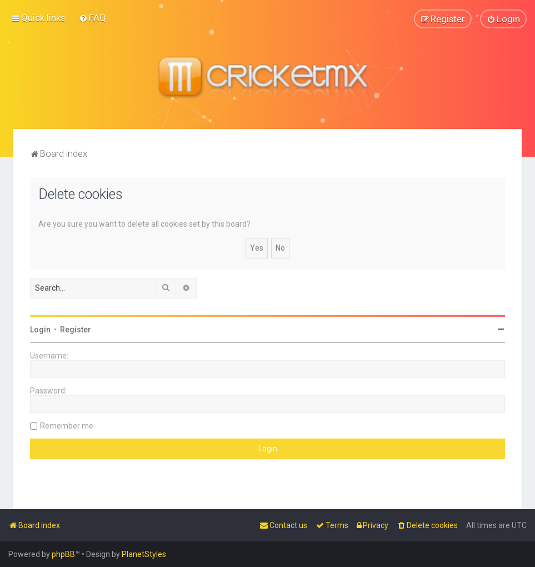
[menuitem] (92, 17)
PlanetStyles (144, 554)
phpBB (63, 554)
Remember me (66, 425)
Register (75, 329)
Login (40, 329)
